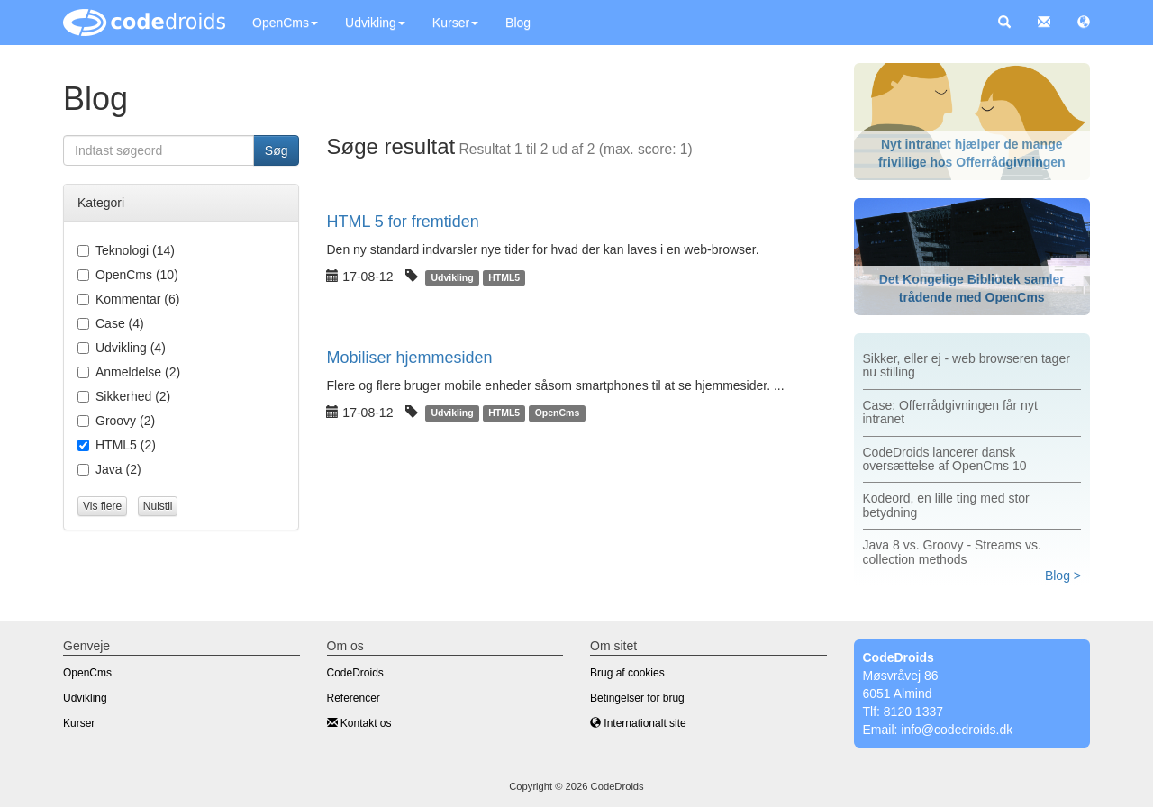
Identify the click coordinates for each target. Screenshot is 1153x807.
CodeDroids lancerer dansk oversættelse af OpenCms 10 (945, 459)
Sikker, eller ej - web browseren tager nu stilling (966, 365)
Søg (276, 150)
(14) (126, 250)
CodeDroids (355, 672)
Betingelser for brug (637, 698)
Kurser (455, 22)
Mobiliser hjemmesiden (409, 358)
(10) (127, 274)
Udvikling (375, 22)
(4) (110, 323)
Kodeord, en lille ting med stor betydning (946, 505)
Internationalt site (638, 723)
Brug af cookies (627, 672)
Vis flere (102, 506)
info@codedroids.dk (956, 729)
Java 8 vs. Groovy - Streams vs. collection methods (952, 552)
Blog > (1063, 575)
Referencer (353, 698)
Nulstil (158, 506)
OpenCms (285, 22)
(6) (128, 299)
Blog (518, 22)
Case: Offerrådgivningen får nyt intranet (950, 412)
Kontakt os (359, 723)
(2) (128, 372)
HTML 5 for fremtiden (402, 222)
